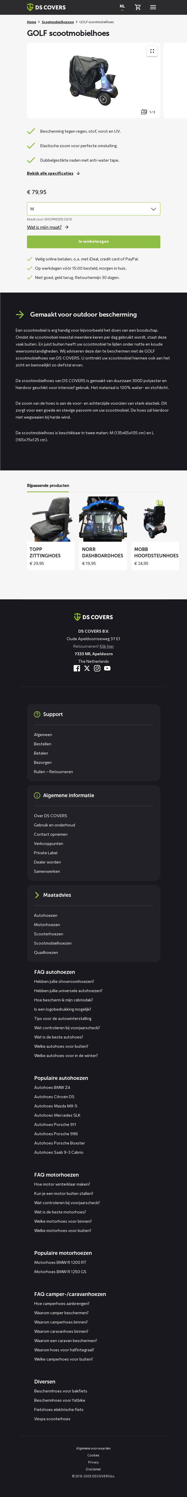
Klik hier (107, 646)
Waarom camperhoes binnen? (61, 1321)
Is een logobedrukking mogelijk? (62, 1009)
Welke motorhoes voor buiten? (62, 1230)
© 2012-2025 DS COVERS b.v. (93, 1476)
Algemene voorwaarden (93, 1448)
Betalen (41, 753)
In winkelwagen (94, 241)
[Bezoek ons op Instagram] (97, 668)
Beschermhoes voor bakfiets (60, 1390)
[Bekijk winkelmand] (137, 7)
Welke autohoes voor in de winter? (66, 1055)
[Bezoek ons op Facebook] (77, 668)
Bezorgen (43, 762)
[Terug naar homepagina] (46, 7)
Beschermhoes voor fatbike (59, 1400)
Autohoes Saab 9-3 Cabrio (58, 1152)
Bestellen (42, 743)
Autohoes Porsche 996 (56, 1133)
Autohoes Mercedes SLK (57, 1115)
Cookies (93, 1455)
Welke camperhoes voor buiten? (63, 1359)
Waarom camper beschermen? (61, 1312)
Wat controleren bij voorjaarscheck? (67, 1027)
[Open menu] (153, 7)
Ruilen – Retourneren (53, 771)
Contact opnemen (51, 834)
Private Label (45, 852)
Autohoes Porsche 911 (55, 1124)
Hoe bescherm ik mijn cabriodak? (63, 999)
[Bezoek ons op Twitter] (87, 668)
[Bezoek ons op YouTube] (107, 668)
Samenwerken (47, 871)
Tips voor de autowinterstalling (62, 1018)
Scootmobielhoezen (58, 22)
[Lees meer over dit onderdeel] (55, 173)
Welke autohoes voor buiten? (61, 1046)
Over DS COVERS (50, 815)
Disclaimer (93, 1469)
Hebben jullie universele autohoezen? (68, 990)
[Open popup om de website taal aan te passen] (122, 7)
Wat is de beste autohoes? (58, 1036)
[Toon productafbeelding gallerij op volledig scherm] (152, 51)
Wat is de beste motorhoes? (60, 1211)
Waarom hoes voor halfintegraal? (64, 1349)
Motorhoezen (47, 924)
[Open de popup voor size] (49, 227)
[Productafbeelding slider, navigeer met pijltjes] (107, 80)
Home (31, 22)
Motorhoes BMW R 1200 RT (60, 1262)
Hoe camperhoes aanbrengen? (62, 1303)
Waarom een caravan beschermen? (65, 1340)
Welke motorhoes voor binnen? (63, 1221)
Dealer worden (47, 861)
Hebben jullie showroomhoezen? (64, 981)
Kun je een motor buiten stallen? (63, 1193)
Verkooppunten (48, 843)
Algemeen (43, 734)
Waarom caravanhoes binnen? (61, 1331)
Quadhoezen (46, 952)
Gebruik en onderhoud (54, 824)
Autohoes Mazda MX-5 (55, 1105)
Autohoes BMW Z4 (52, 1087)
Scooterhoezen (48, 933)
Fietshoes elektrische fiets (58, 1409)
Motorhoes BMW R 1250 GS (60, 1271)
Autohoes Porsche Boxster (59, 1142)
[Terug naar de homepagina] (93, 617)
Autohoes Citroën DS (54, 1096)
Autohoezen (45, 915)
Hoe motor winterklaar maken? (62, 1184)
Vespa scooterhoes (52, 1418)
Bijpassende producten (48, 485)
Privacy (93, 1462)
